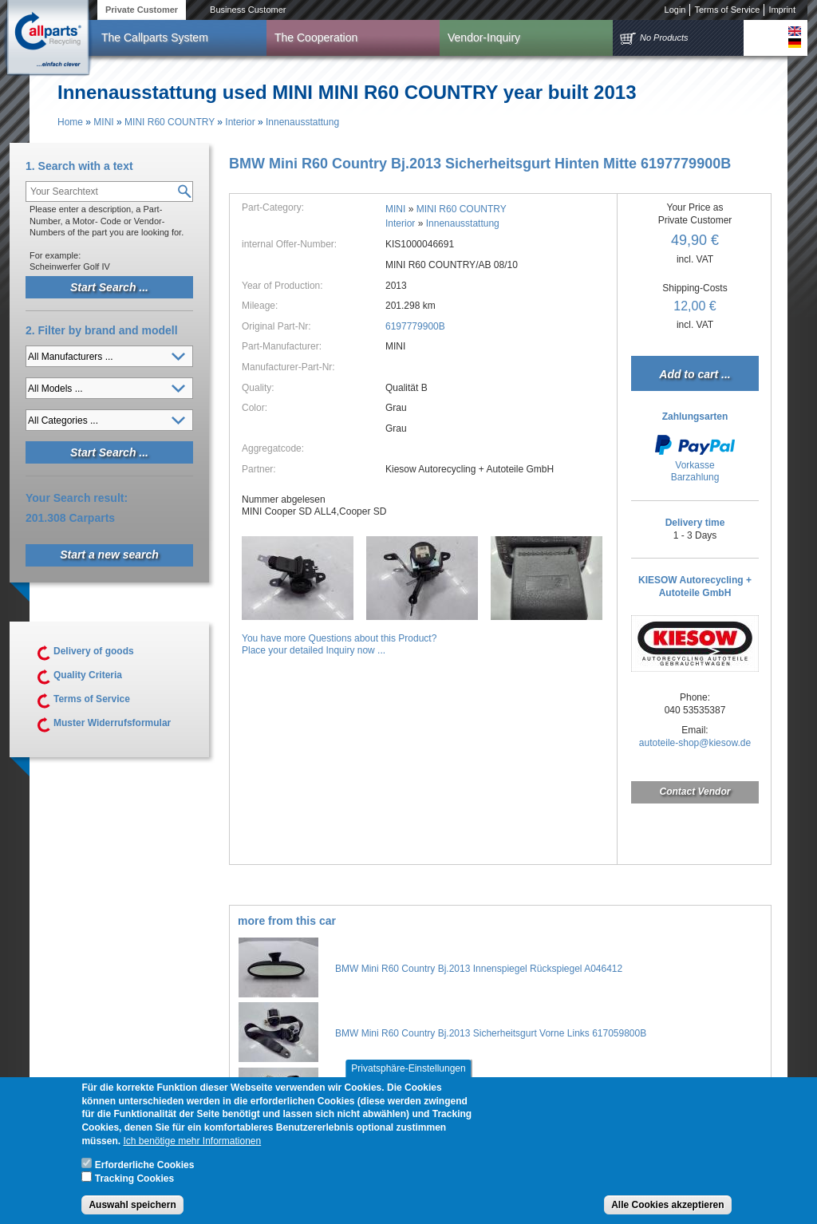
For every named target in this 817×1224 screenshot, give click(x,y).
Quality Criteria (87, 675)
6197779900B (415, 326)
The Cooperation (315, 37)
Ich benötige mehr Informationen (192, 1145)
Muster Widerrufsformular (112, 722)
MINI (103, 122)
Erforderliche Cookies (145, 1169)
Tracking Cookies (134, 1183)
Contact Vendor (695, 791)
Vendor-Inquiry (484, 37)
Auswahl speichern (132, 1209)
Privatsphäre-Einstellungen (408, 1073)
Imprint (781, 9)
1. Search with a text (79, 166)
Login (675, 9)
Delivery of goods (93, 651)
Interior (240, 122)
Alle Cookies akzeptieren (667, 1209)
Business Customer (248, 9)
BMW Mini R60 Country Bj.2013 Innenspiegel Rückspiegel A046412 (478, 968)
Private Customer (141, 9)
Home (70, 122)
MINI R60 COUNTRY (169, 122)
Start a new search (109, 554)
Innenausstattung (302, 122)
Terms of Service (727, 9)
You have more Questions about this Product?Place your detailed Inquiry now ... (339, 645)
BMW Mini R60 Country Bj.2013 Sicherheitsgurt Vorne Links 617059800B (490, 1033)
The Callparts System (154, 37)
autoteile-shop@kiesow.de (695, 742)
